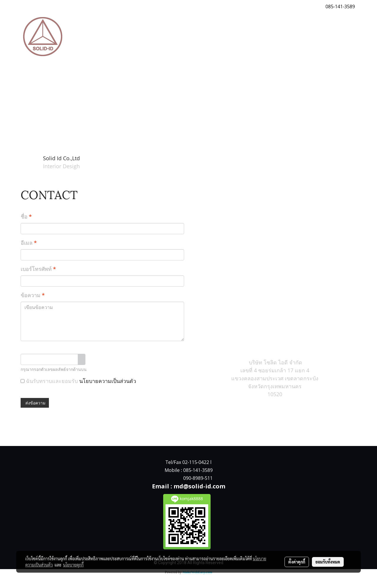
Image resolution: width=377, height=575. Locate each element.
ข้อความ (33, 295)
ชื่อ (26, 216)
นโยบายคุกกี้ (73, 564)
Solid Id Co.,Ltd (61, 158)
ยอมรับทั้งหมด (327, 561)
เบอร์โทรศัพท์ (38, 268)
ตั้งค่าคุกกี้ (296, 561)
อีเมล (29, 242)
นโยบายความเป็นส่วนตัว (107, 380)
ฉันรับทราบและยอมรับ (78, 380)
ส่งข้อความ (34, 403)
